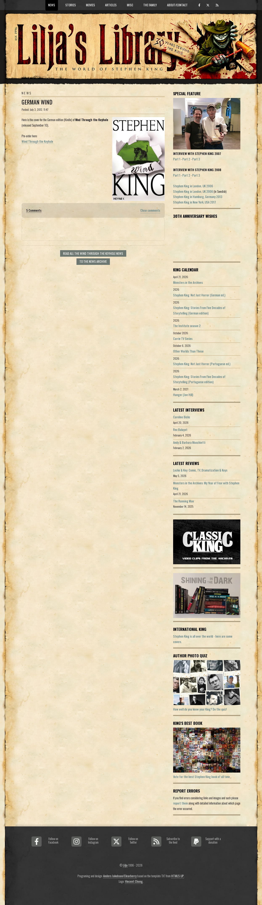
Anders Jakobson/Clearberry (120, 876)
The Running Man (183, 501)
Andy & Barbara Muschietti (189, 442)
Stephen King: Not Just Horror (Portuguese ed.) (201, 364)
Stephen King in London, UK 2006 (193, 186)
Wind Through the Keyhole (37, 141)
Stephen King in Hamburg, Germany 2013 (197, 196)
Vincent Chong (134, 881)
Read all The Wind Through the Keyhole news (93, 253)
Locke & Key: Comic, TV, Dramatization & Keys (200, 470)
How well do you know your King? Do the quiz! (200, 709)
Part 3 (196, 159)
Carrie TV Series (182, 338)
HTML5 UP (177, 876)
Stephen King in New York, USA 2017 (194, 202)
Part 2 (186, 159)
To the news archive (93, 261)
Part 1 (176, 159)
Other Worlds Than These (188, 351)
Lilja (125, 865)
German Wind (37, 102)
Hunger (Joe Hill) (183, 394)
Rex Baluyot (180, 429)
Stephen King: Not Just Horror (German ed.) (199, 295)
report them (180, 803)
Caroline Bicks (181, 417)
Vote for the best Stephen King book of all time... (202, 776)
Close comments (150, 210)
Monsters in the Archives (188, 282)
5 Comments (33, 210)
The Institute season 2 (187, 326)
